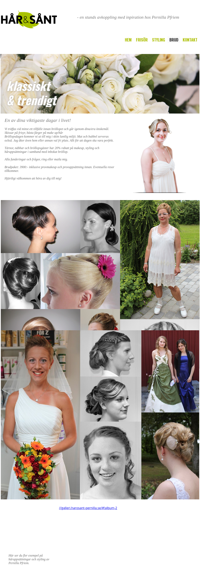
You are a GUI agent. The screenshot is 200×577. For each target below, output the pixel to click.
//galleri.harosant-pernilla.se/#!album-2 (88, 508)
